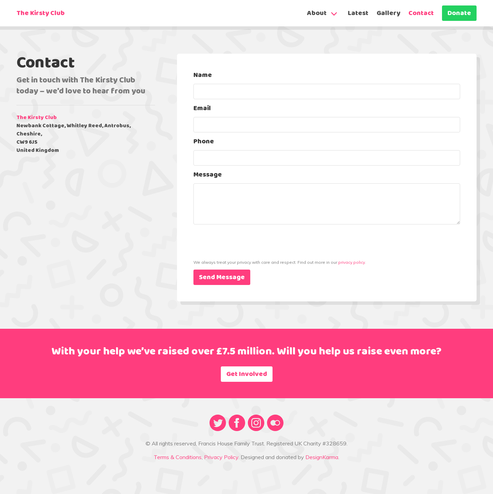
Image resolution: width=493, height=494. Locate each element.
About (317, 13)
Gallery (388, 13)
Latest (358, 13)
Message (207, 175)
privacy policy (351, 262)
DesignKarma (321, 457)
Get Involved (246, 374)
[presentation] (245, 254)
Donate (459, 13)
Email (202, 108)
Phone (203, 141)
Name (202, 75)
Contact (421, 13)
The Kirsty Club (40, 13)
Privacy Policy (221, 457)
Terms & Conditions (178, 457)
